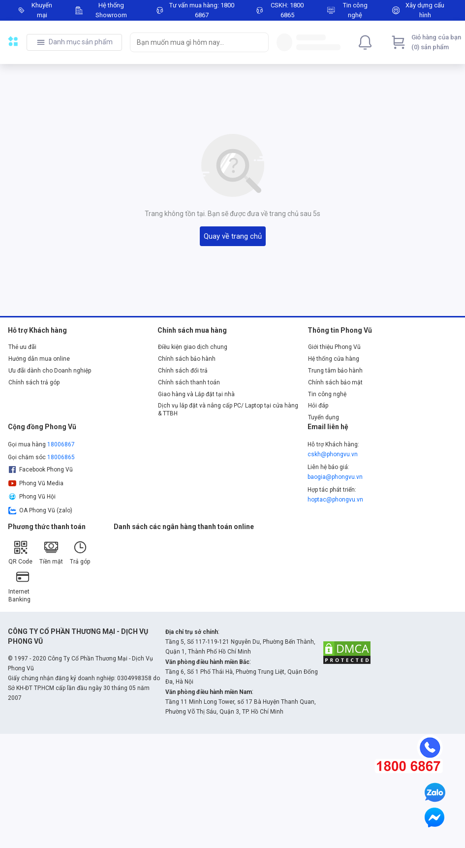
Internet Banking (19, 585)
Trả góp (80, 552)
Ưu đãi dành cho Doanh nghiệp (49, 370)
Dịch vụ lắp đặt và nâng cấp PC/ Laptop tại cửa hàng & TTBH (228, 409)
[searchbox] (190, 42)
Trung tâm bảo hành (335, 370)
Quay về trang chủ (233, 236)
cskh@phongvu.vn (333, 454)
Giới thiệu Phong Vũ (334, 347)
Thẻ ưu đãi (22, 347)
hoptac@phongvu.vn (335, 499)
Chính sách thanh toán (189, 382)
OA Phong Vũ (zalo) (40, 510)
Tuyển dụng (323, 417)
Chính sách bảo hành (187, 358)
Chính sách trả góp (34, 382)
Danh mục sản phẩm (81, 42)
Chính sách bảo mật (335, 382)
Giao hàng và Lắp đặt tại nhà (196, 394)
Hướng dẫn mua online (39, 358)
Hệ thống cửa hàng (333, 358)
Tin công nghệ (327, 394)
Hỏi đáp (318, 405)
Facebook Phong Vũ (40, 469)
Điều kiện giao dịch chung (192, 347)
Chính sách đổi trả (183, 370)
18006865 (61, 457)
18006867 (61, 444)
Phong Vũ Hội (32, 497)
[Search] (259, 42)
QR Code (20, 552)
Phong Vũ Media (35, 483)
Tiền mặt (51, 552)
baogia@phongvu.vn (335, 476)
